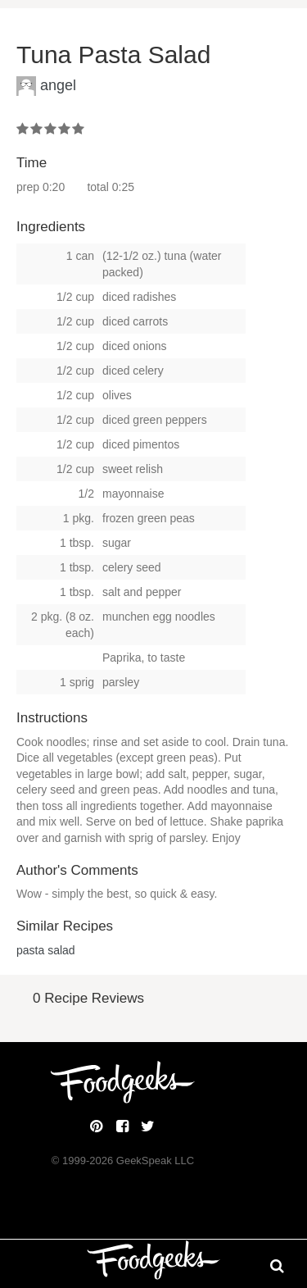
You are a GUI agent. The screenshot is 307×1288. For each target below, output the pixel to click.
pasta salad (45, 950)
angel (58, 85)
